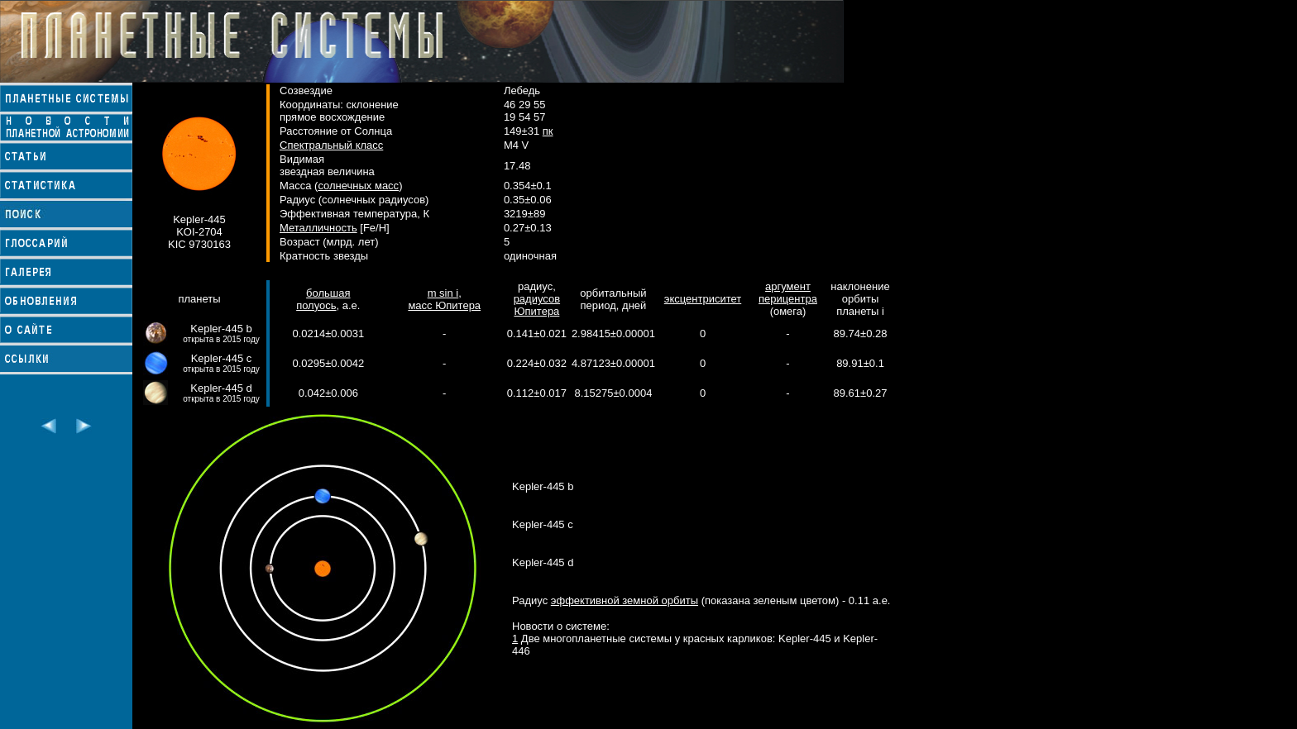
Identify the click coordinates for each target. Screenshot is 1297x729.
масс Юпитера (444, 305)
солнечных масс (358, 185)
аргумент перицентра (788, 292)
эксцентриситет (702, 299)
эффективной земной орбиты (624, 600)
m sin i (443, 293)
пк (548, 131)
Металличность (318, 228)
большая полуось (323, 299)
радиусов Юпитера (537, 305)
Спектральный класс (331, 145)
